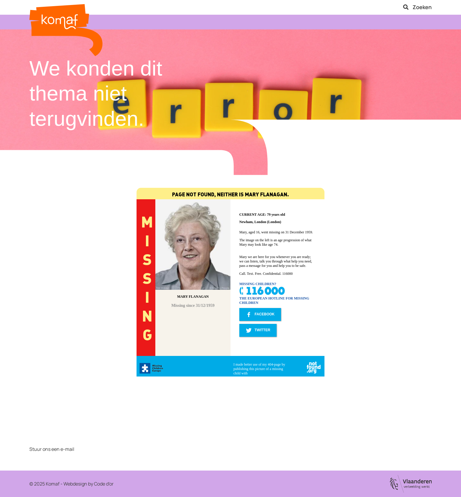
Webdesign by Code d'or (88, 484)
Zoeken (417, 7)
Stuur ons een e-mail (51, 449)
